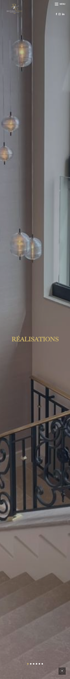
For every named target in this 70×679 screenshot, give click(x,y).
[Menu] (60, 4)
